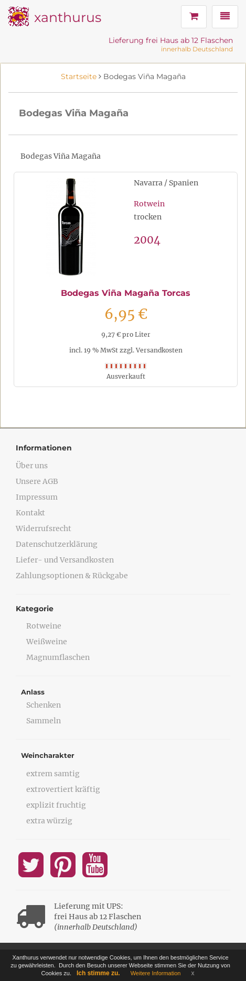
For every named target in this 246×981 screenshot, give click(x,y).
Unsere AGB (37, 481)
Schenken (43, 705)
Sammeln (43, 720)
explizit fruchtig (56, 805)
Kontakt (30, 512)
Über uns (32, 465)
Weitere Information (156, 973)
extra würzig (49, 820)
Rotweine (43, 626)
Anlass (33, 692)
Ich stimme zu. (98, 973)
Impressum (37, 497)
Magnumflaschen (58, 657)
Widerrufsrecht (43, 528)
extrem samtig (53, 773)
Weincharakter (47, 755)
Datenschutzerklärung (57, 544)
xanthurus (67, 17)
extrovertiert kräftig (63, 789)
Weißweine (46, 641)
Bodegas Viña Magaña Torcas (125, 293)
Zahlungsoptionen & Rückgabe (72, 575)
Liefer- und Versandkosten (65, 560)
